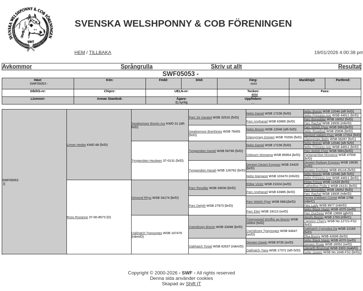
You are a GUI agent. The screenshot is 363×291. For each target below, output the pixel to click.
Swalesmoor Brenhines (205, 131)
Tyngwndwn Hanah (202, 170)
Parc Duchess (314, 213)
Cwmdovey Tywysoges (262, 231)
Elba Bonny (312, 236)
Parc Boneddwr (315, 119)
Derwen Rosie (314, 244)
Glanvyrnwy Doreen (260, 137)
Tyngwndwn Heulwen (147, 160)
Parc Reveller (198, 188)
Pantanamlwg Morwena (320, 155)
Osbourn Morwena (259, 155)
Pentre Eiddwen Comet (320, 198)
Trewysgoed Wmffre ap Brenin (268, 219)
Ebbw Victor (254, 184)
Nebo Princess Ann (317, 115)
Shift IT (193, 283)
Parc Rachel (312, 123)
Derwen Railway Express (322, 162)
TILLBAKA (100, 52)
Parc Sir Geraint (200, 117)
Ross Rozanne (77, 217)
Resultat (349, 66)
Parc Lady (311, 205)
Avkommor (17, 66)
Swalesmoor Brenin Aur (148, 123)
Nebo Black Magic (317, 209)
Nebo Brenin (313, 111)
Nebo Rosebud (314, 131)
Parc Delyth (197, 205)
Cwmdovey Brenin (202, 227)
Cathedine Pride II (317, 186)
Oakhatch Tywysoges (147, 233)
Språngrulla (137, 66)
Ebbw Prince (313, 182)
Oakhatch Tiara (257, 250)
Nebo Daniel (255, 113)
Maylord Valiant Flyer (319, 135)
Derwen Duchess (316, 170)
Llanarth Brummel (316, 248)
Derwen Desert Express (263, 164)
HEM (79, 52)
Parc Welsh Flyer (316, 127)
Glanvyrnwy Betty (316, 139)
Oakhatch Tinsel (200, 246)
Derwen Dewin (256, 242)
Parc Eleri (253, 211)
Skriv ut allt (226, 66)
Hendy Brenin (313, 217)
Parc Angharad (257, 121)
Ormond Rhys (142, 198)
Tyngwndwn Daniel (202, 151)
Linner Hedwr (76, 145)
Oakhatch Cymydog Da (320, 228)
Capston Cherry (315, 221)
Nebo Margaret (257, 176)
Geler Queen (313, 252)
